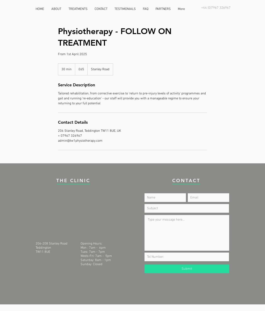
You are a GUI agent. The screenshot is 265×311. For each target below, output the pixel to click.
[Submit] (187, 269)
